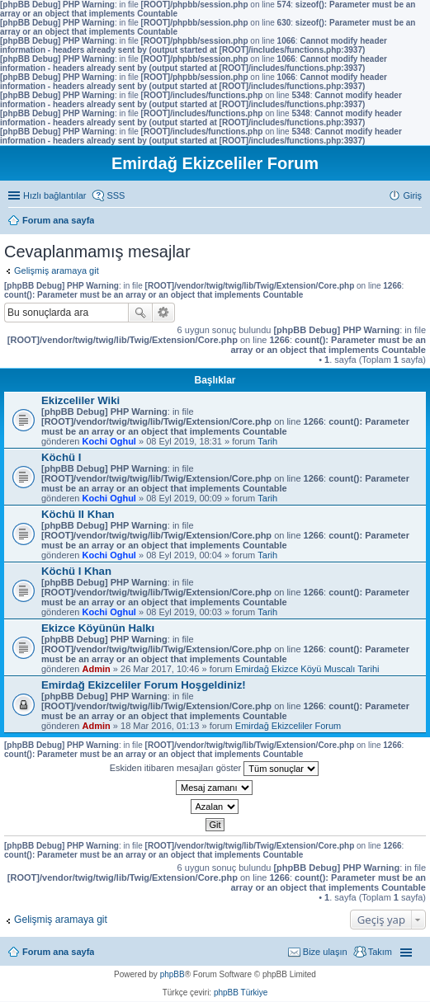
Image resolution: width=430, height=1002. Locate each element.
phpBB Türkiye (240, 992)
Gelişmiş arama (164, 312)
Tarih (267, 441)
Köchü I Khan (76, 571)
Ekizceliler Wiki (80, 400)
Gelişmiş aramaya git (56, 270)
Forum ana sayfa (58, 952)
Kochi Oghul (109, 441)
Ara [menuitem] (417, 221)
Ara (140, 312)
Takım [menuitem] (380, 952)
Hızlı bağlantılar (54, 195)
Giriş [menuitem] (412, 195)
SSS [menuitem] (115, 195)
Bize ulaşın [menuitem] (325, 952)
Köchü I (61, 457)
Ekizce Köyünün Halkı (97, 628)
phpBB (172, 974)
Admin (97, 669)
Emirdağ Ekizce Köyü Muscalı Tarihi (307, 669)
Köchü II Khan (78, 514)
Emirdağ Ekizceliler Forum (288, 726)
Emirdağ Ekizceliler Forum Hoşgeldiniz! (143, 685)
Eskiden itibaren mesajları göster (214, 768)
